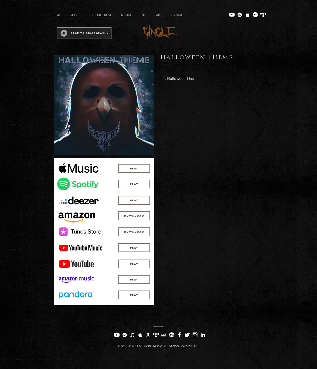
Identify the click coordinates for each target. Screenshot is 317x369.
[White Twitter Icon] (187, 335)
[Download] (134, 215)
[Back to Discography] (84, 33)
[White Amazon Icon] (148, 335)
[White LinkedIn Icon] (202, 335)
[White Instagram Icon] (195, 335)
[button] (134, 295)
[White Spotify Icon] (239, 14)
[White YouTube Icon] (232, 14)
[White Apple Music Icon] (247, 14)
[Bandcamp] (255, 14)
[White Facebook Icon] (179, 335)
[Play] (134, 168)
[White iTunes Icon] (132, 335)
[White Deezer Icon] (163, 335)
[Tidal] (263, 14)
